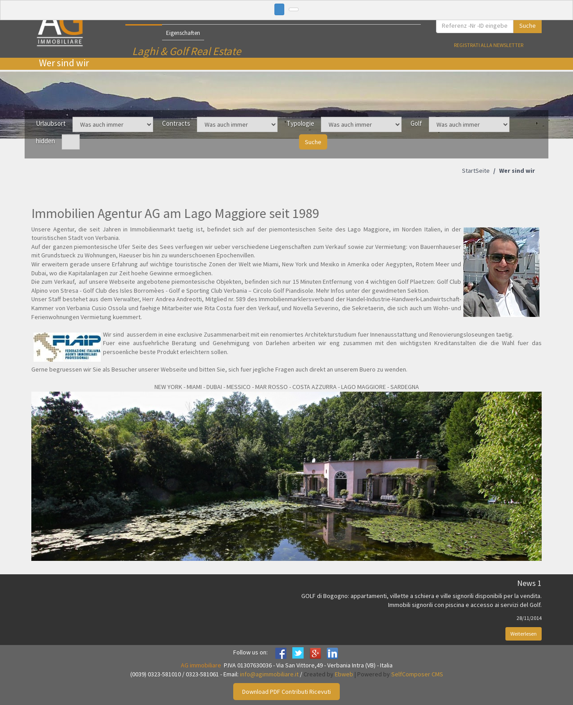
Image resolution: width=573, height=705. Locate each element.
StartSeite (476, 171)
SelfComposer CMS (417, 674)
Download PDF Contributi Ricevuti (286, 692)
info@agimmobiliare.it (269, 674)
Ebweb (344, 674)
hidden (45, 141)
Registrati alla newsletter (488, 45)
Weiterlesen (523, 633)
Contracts (176, 123)
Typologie (300, 123)
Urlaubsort (51, 123)
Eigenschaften (183, 33)
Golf (416, 123)
